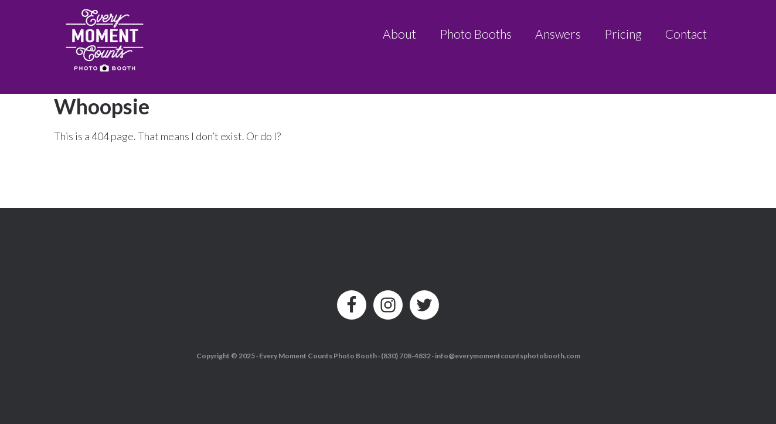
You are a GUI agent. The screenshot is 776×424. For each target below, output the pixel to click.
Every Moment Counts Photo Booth (105, 36)
